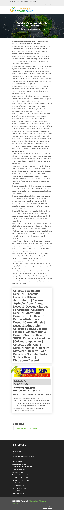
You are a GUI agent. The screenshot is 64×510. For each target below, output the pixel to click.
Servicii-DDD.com (17, 491)
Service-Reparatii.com (19, 488)
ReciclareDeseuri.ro (18, 472)
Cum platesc (16, 448)
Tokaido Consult (44, 501)
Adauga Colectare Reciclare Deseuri (41, 4)
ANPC (13, 503)
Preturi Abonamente (18, 451)
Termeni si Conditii (18, 454)
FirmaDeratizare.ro (18, 485)
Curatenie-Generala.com (20, 469)
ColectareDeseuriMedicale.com (22, 467)
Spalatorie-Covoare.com (20, 477)
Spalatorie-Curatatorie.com (21, 480)
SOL (17, 503)
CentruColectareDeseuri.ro (20, 464)
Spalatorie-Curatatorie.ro (20, 483)
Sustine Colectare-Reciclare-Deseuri (23, 456)
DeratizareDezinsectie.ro (20, 475)
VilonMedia (33, 501)
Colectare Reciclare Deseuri (30, 29)
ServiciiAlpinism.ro (18, 493)
